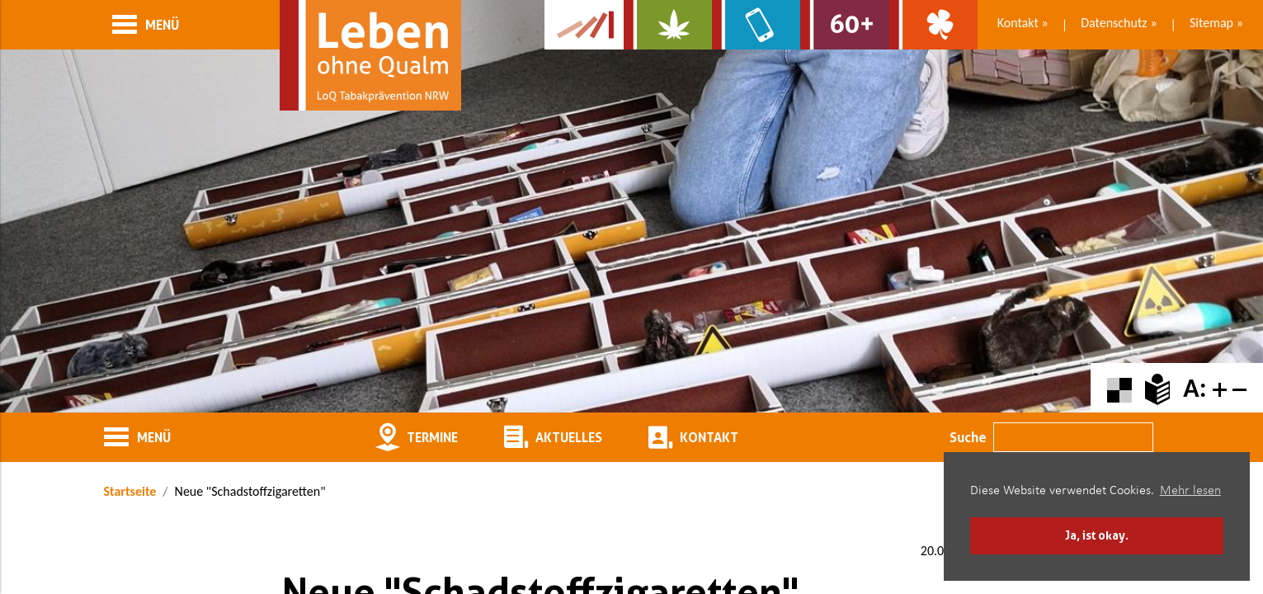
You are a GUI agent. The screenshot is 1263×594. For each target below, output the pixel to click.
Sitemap (1211, 23)
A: (1194, 388)
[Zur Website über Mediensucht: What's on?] (756, 25)
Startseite (130, 491)
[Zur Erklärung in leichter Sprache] (1157, 388)
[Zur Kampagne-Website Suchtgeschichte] (584, 25)
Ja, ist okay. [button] (1097, 535)
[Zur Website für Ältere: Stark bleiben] (844, 25)
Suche (968, 437)
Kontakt (1018, 23)
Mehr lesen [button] (1190, 490)
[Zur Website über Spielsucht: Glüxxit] (933, 25)
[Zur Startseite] (370, 55)
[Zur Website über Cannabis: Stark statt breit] (668, 25)
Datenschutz (1114, 23)
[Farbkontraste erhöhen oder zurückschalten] (1119, 388)
